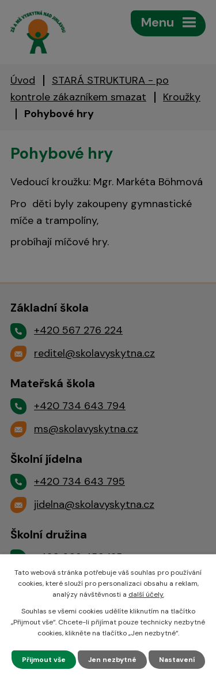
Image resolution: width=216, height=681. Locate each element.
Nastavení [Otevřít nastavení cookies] (177, 659)
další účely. (146, 594)
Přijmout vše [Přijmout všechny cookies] (44, 659)
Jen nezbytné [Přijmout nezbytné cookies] (112, 659)
